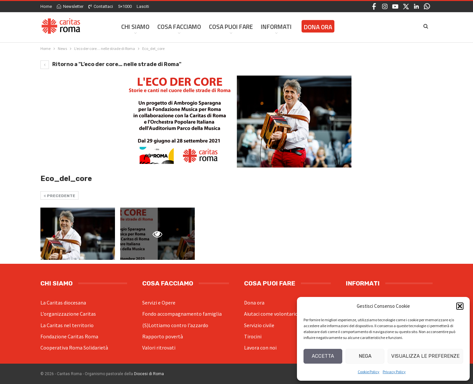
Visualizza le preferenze (425, 356)
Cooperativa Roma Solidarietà (74, 347)
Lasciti (143, 6)
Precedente (59, 195)
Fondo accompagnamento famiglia (182, 313)
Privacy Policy (394, 371)
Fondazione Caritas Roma (69, 336)
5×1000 (125, 6)
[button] (460, 306)
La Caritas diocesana (63, 302)
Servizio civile (259, 325)
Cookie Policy (368, 371)
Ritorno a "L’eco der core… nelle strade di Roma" (110, 64)
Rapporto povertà (162, 336)
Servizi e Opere (158, 302)
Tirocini (252, 336)
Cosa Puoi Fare (231, 26)
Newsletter (70, 6)
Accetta (323, 356)
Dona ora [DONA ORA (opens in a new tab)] (318, 27)
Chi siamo (135, 26)
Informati (276, 26)
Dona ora (254, 302)
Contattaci (100, 6)
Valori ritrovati (158, 347)
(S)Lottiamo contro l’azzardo (175, 325)
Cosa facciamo (179, 26)
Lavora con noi (260, 347)
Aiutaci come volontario (271, 313)
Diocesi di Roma (149, 374)
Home (46, 6)
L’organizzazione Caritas (68, 313)
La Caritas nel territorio (67, 325)
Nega (365, 356)
